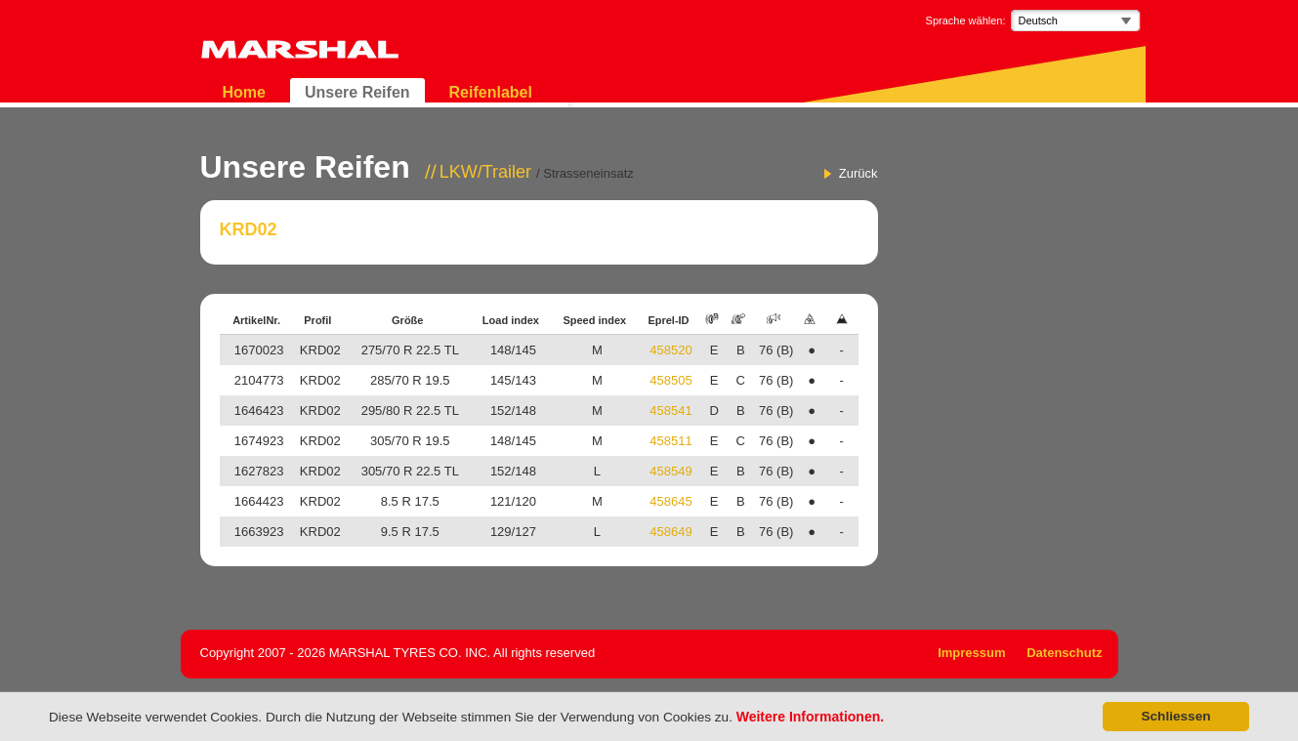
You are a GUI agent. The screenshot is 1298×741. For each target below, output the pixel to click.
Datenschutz (1064, 652)
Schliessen (1175, 716)
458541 (670, 410)
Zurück (858, 173)
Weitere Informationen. (810, 716)
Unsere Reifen (357, 92)
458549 (670, 471)
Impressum (971, 652)
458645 (670, 501)
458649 (670, 531)
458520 (670, 350)
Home (244, 92)
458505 (670, 380)
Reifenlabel (490, 92)
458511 (670, 440)
